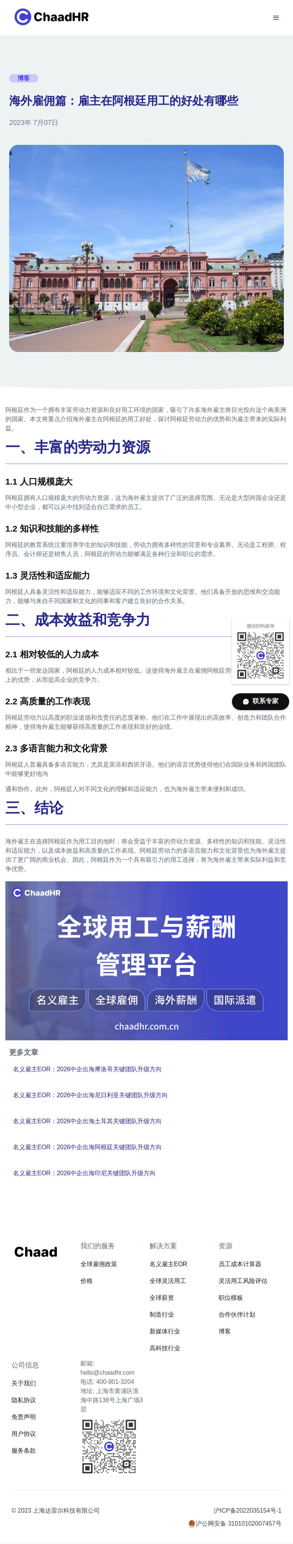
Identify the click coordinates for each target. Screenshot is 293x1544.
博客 (225, 1331)
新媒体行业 (165, 1331)
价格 (86, 1281)
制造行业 (162, 1314)
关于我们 (23, 1383)
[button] (276, 18)
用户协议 (23, 1433)
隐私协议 (23, 1400)
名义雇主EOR (168, 1264)
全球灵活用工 (168, 1281)
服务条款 (23, 1450)
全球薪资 (162, 1297)
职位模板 (231, 1297)
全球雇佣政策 (98, 1264)
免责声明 (23, 1417)
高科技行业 (165, 1348)
